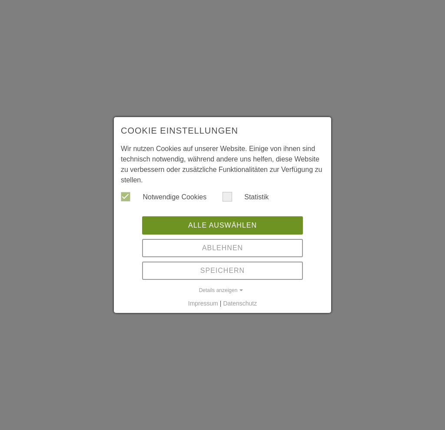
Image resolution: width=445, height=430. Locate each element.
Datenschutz (240, 303)
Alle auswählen (222, 225)
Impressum (203, 303)
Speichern (222, 270)
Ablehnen (222, 248)
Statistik (245, 197)
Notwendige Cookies (163, 197)
